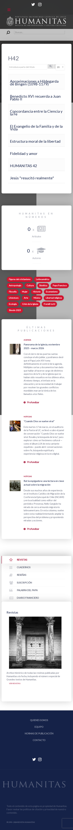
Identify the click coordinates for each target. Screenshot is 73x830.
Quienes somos (39, 720)
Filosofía (12, 291)
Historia (36, 291)
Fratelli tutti (49, 304)
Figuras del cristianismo (20, 279)
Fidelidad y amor (24, 153)
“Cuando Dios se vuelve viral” (39, 421)
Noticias (28, 417)
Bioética (43, 285)
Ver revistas (14, 683)
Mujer (24, 291)
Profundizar (33, 402)
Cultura (30, 285)
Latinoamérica (42, 279)
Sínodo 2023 (15, 310)
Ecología (13, 304)
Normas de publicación (39, 733)
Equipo (39, 727)
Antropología (15, 285)
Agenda (27, 340)
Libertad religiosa (54, 298)
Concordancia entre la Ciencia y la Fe (36, 112)
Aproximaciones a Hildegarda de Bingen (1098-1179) (34, 82)
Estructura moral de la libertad (35, 141)
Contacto (39, 740)
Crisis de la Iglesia (30, 304)
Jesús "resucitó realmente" (32, 178)
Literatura (13, 298)
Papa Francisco (60, 285)
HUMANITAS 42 (23, 165)
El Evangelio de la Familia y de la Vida (36, 127)
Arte (26, 298)
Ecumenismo (52, 291)
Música (37, 298)
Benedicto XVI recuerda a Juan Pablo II (35, 97)
